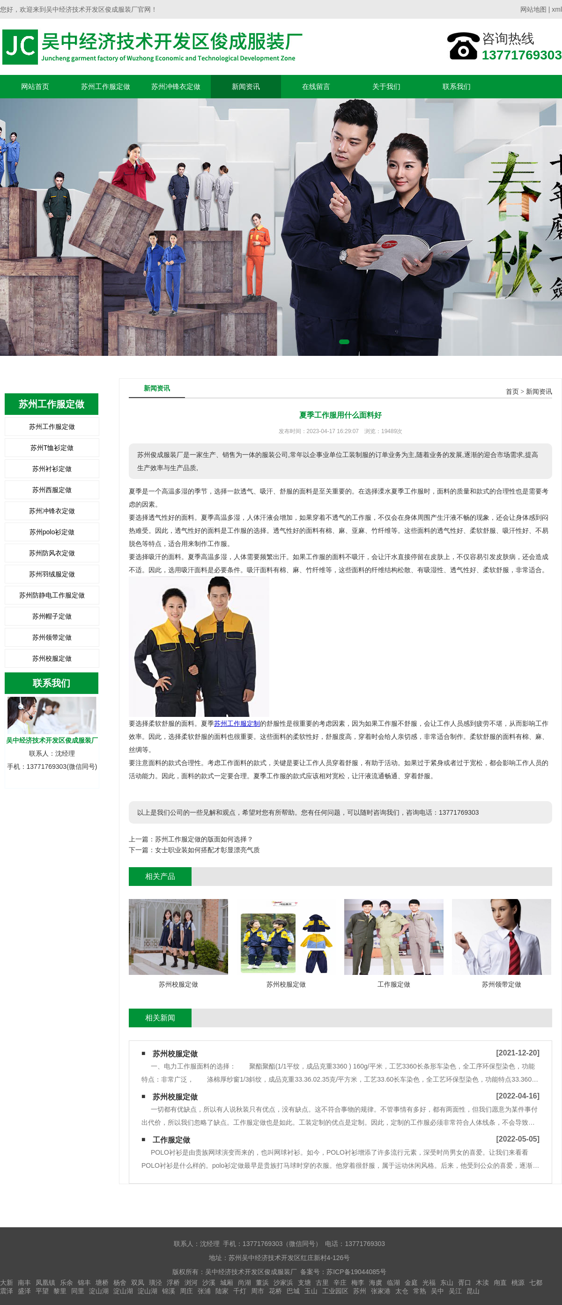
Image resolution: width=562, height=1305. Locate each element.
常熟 (419, 1291)
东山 (446, 1282)
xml (557, 9)
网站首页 (35, 86)
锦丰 (84, 1282)
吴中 (437, 1291)
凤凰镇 (45, 1282)
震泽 (6, 1291)
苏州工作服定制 (237, 723)
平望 (42, 1291)
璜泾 (155, 1282)
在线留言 (316, 86)
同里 (77, 1291)
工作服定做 (171, 1140)
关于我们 (386, 86)
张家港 (381, 1291)
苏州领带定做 (52, 637)
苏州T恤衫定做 (52, 447)
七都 (535, 1282)
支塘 (304, 1282)
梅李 (357, 1282)
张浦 (204, 1291)
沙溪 (208, 1282)
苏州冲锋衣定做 (175, 86)
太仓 (401, 1291)
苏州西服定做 (52, 490)
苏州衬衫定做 (52, 468)
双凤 (137, 1282)
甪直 (500, 1282)
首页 (512, 391)
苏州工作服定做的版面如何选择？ (204, 839)
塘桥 (102, 1282)
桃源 (518, 1282)
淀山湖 (99, 1291)
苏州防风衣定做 (52, 553)
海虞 (375, 1282)
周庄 (186, 1291)
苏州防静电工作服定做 (52, 595)
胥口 (464, 1282)
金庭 (411, 1282)
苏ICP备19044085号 (356, 1272)
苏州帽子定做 (52, 616)
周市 (257, 1291)
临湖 (393, 1282)
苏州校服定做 (52, 658)
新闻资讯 (246, 86)
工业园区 (335, 1291)
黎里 (60, 1291)
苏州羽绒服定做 (52, 574)
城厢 (226, 1282)
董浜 (262, 1282)
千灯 (239, 1291)
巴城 (293, 1291)
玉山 (311, 1291)
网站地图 (533, 9)
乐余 (66, 1282)
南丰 (24, 1282)
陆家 (222, 1291)
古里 (322, 1282)
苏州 (359, 1291)
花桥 (275, 1291)
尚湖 (244, 1282)
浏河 (191, 1282)
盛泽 (24, 1291)
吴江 (455, 1291)
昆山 (473, 1291)
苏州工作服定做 (105, 86)
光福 (429, 1282)
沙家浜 (283, 1282)
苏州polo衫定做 (52, 532)
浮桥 (173, 1282)
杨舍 (119, 1282)
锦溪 (168, 1291)
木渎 (482, 1282)
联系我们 (457, 86)
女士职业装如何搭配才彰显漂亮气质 (207, 850)
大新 (6, 1282)
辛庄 (340, 1282)
